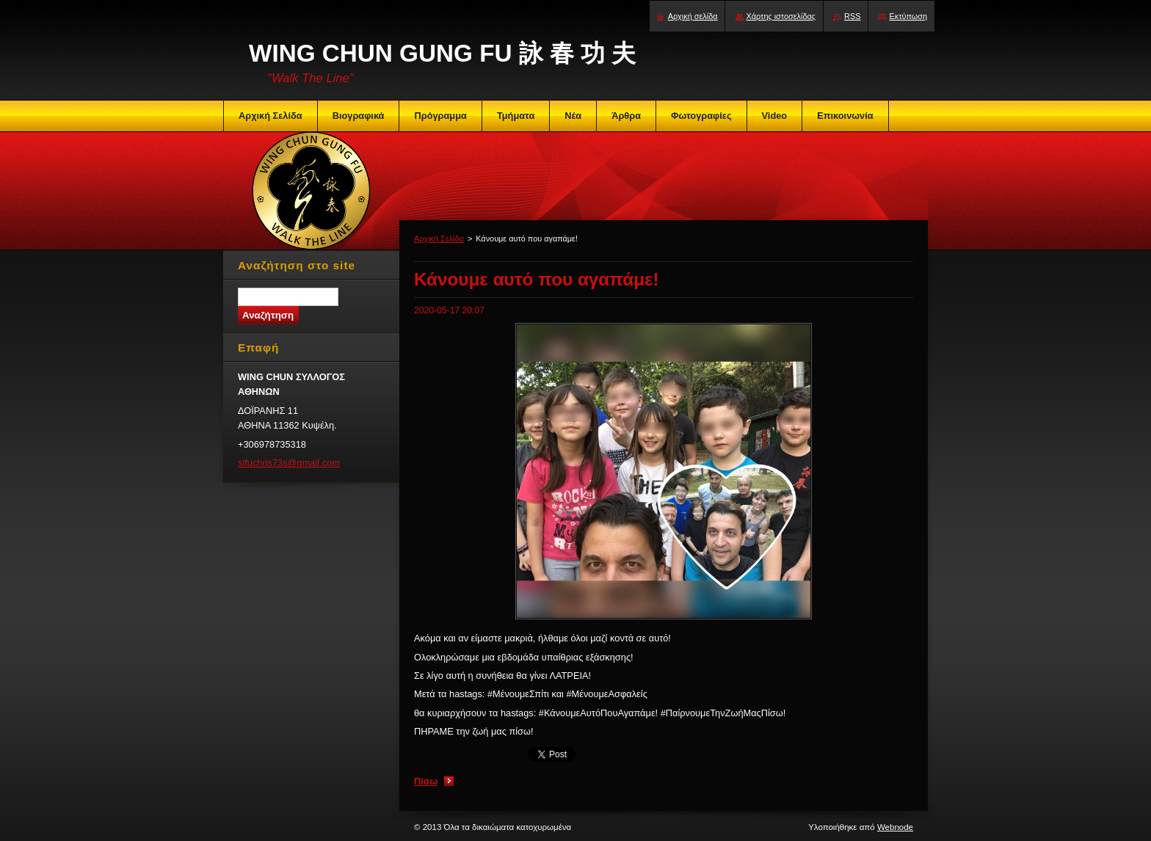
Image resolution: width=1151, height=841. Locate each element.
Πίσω (425, 781)
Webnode (895, 827)
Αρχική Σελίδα (439, 238)
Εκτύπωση (908, 16)
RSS (852, 16)
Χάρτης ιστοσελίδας (781, 16)
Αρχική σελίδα (693, 16)
